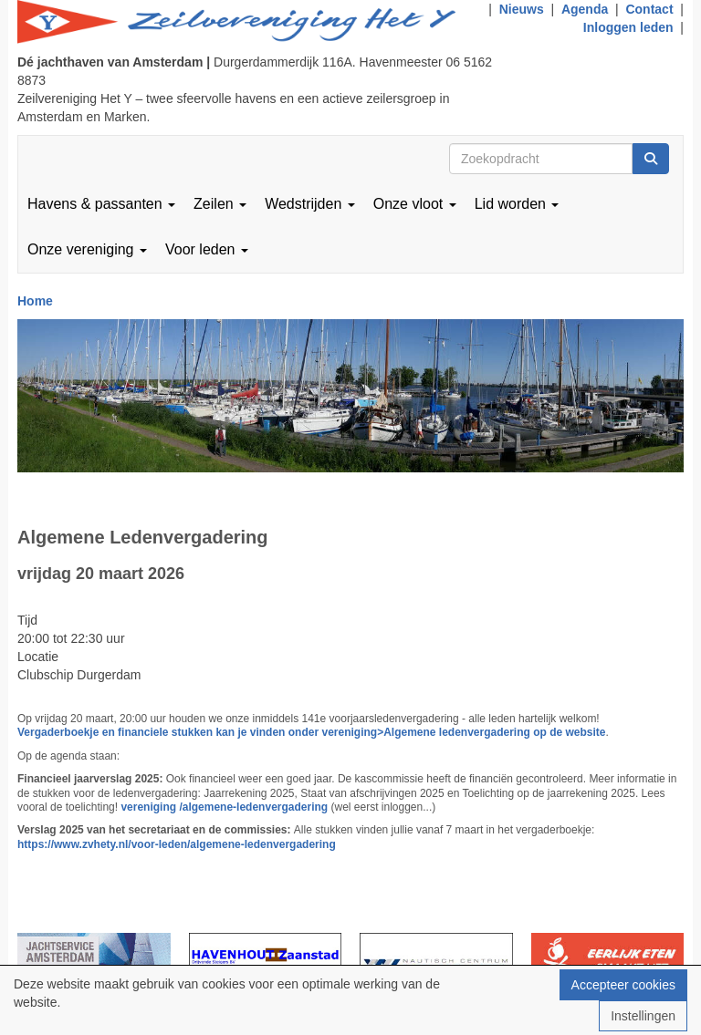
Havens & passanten (101, 204)
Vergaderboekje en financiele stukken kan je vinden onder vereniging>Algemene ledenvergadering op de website (311, 732)
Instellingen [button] (643, 1016)
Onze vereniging (87, 249)
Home (35, 301)
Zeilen (220, 204)
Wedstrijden (310, 204)
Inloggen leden (628, 27)
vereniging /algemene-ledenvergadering (225, 807)
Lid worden (517, 204)
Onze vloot (414, 204)
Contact (649, 9)
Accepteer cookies (623, 985)
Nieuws (521, 9)
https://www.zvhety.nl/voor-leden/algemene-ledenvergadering (176, 844)
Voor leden (206, 249)
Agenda (584, 9)
